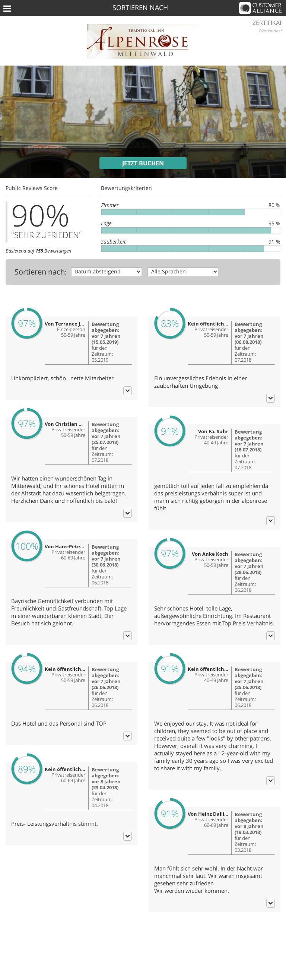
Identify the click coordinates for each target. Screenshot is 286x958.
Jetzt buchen (143, 163)
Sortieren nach (40, 272)
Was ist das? (270, 31)
